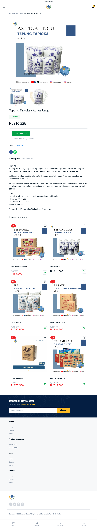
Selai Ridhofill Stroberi (19, 267)
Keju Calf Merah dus (57, 378)
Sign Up (63, 410)
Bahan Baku (18, 13)
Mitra (11, 433)
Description (14, 159)
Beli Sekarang (21, 133)
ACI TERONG (55, 267)
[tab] (14, 158)
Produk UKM (13, 448)
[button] (17, 138)
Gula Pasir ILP (16, 322)
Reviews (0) (27, 159)
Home (11, 13)
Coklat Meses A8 (17, 378)
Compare (31, 138)
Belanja (11, 430)
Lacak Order (48, 2)
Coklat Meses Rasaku (58, 322)
